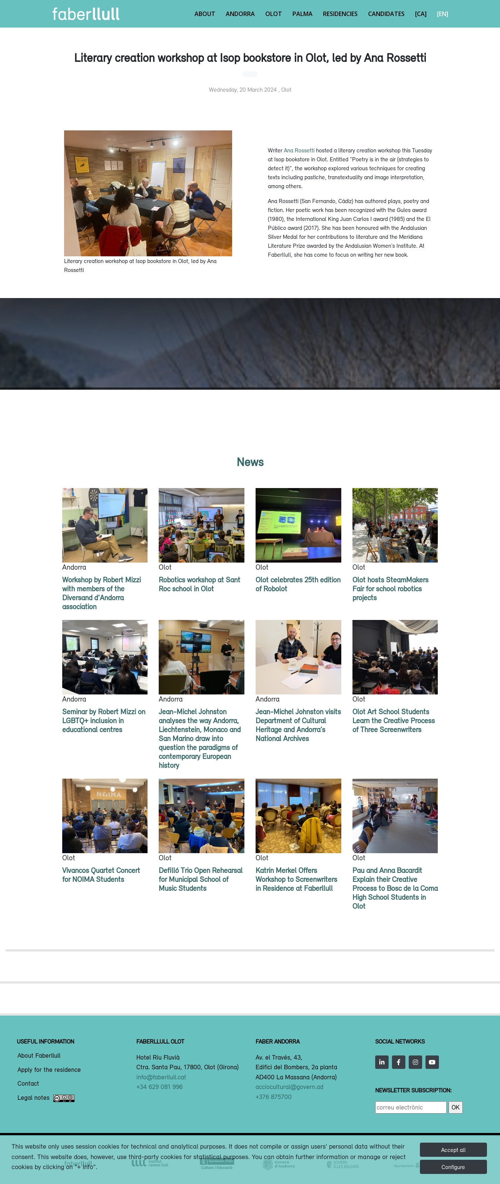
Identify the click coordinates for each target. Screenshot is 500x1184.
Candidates (386, 14)
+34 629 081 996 (159, 1086)
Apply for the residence (49, 1070)
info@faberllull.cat (161, 1077)
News (250, 462)
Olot (273, 14)
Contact (28, 1083)
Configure (453, 1167)
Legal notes (46, 1098)
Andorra (240, 14)
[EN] (442, 14)
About (204, 14)
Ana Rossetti (299, 150)
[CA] (421, 14)
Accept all (453, 1149)
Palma (302, 14)
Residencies (340, 14)
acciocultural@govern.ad (289, 1086)
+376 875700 (274, 1097)
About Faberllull (39, 1055)
